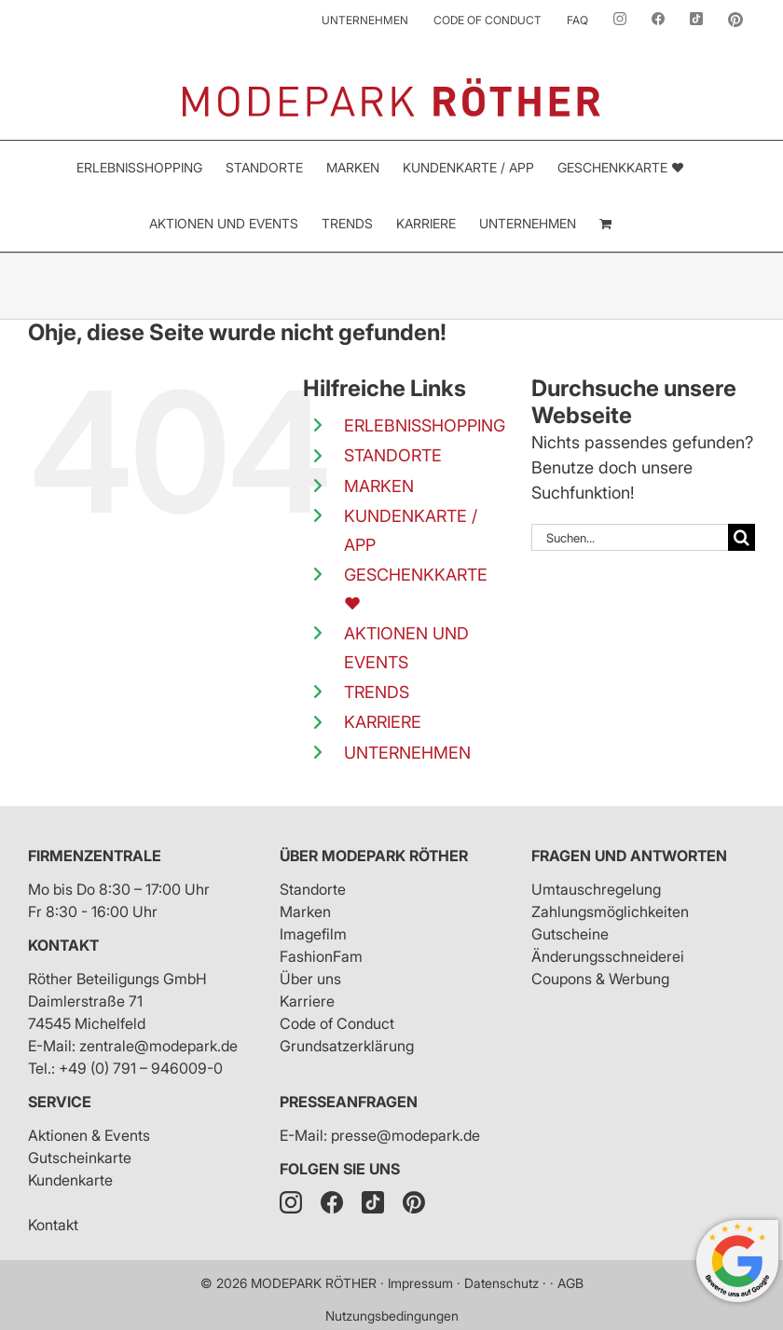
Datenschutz (501, 1283)
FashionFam (321, 956)
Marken (305, 911)
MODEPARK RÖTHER (314, 1283)
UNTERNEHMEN (407, 752)
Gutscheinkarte (79, 1157)
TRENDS (376, 692)
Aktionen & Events (89, 1135)
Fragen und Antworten (629, 855)
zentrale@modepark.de (158, 1045)
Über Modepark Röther (374, 855)
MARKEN (379, 486)
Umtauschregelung (596, 889)
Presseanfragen (349, 1101)
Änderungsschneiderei (607, 956)
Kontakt (63, 945)
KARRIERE (382, 722)
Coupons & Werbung (600, 978)
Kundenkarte (70, 1180)
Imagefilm (313, 934)
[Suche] (741, 537)
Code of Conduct (337, 1023)
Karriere (307, 1001)
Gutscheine (570, 934)
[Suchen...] (629, 537)
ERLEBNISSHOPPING (424, 425)
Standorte (313, 889)
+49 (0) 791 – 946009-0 (141, 1068)
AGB (570, 1283)
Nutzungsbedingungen (392, 1315)
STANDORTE (393, 455)
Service (59, 1101)
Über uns (310, 978)
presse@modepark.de (405, 1135)
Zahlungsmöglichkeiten (610, 911)
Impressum (420, 1283)
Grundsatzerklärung (347, 1045)
